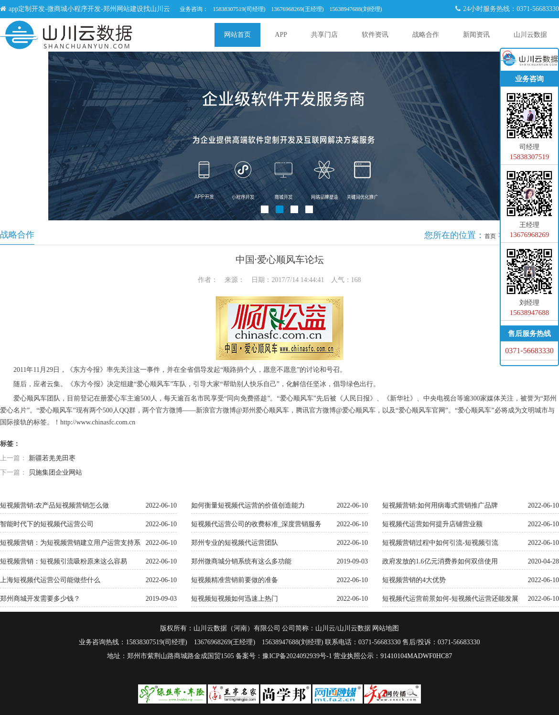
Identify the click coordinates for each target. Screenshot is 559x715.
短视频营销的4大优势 (414, 580)
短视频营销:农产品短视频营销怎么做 (54, 505)
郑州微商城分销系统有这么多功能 (241, 561)
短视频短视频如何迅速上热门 (234, 598)
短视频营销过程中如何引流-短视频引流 (440, 542)
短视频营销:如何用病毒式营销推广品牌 (440, 505)
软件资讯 (375, 34)
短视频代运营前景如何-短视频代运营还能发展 (450, 598)
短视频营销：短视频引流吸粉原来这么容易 (63, 561)
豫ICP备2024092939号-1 (297, 656)
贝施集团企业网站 (55, 472)
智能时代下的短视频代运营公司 (47, 524)
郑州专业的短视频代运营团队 (234, 542)
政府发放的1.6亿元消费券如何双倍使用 (440, 561)
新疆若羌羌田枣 (52, 458)
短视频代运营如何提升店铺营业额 (432, 524)
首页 (490, 236)
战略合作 (425, 34)
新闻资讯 (476, 34)
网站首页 (237, 34)
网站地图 (385, 628)
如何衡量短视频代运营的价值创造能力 (248, 505)
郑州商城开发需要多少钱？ (40, 598)
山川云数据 (530, 34)
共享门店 (324, 34)
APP (281, 34)
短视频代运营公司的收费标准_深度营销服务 (256, 524)
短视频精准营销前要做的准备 (234, 580)
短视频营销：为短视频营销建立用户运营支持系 (70, 542)
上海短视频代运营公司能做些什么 (50, 580)
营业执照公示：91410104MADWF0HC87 (392, 656)
